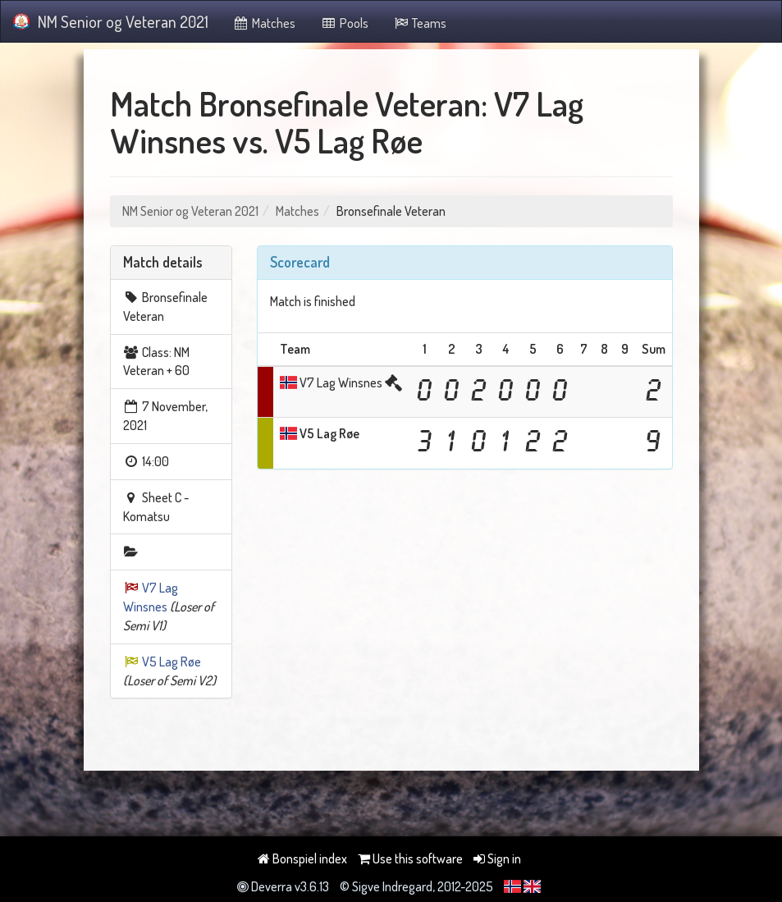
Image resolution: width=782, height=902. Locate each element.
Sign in (497, 858)
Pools (344, 23)
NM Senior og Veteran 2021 (110, 21)
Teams (420, 23)
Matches (264, 23)
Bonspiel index (302, 858)
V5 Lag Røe (171, 661)
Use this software (410, 858)
